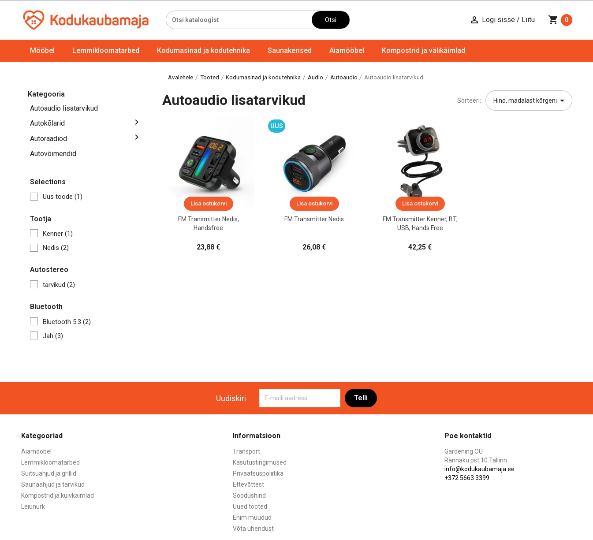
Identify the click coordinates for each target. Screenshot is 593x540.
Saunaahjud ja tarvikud (53, 484)
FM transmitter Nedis (314, 219)
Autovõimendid (53, 153)
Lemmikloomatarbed (105, 50)
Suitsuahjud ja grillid (48, 473)
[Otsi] (239, 20)
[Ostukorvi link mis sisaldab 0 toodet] (560, 20)
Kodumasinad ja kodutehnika (203, 50)
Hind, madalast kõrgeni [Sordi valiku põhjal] (530, 100)
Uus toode (62, 197)
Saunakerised (290, 50)
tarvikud (59, 285)
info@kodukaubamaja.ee (479, 469)
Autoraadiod (48, 138)
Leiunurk (33, 506)
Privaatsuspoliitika (258, 473)
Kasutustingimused (260, 462)
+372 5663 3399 (466, 477)
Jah (53, 336)
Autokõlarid (47, 123)
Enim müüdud (252, 517)
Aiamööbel (346, 50)
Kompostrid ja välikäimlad (423, 50)
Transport (246, 451)
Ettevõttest (248, 484)
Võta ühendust (253, 528)
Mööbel (42, 50)
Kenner (58, 234)
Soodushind (249, 495)
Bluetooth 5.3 (67, 322)
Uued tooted (250, 506)
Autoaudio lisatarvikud (64, 108)
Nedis (56, 248)
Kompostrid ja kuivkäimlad (57, 495)
